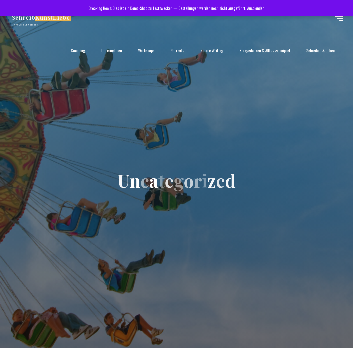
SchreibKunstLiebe (41, 17)
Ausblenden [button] (255, 8)
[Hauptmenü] (339, 18)
